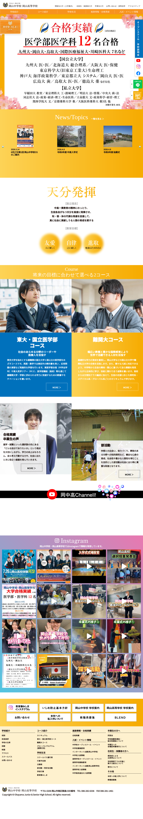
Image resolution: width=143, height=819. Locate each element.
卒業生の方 (99, 6)
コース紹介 (42, 750)
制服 (3, 769)
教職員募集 (112, 799)
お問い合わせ (7, 779)
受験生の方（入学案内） (64, 6)
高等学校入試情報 (79, 789)
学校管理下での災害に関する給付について (116, 782)
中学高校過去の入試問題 (81, 792)
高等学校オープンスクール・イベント (87, 778)
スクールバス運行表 (45, 776)
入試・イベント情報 (81, 759)
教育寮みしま (42, 794)
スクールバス (7, 776)
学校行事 (40, 791)
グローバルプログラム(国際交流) (45, 766)
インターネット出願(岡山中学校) (85, 771)
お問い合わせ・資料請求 (115, 6)
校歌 (3, 765)
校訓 (3, 755)
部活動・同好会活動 (45, 787)
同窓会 (110, 755)
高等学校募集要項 (79, 782)
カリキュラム (42, 755)
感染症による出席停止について (115, 776)
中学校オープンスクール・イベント (86, 764)
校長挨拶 (5, 758)
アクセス (5, 772)
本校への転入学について (117, 795)
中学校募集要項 (78, 767)
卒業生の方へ (114, 750)
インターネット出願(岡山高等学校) (86, 785)
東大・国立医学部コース (46, 758)
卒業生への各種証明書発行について (117, 765)
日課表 (39, 784)
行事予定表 (41, 780)
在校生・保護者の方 (84, 6)
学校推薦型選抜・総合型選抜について (115, 759)
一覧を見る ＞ (97, 118)
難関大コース (42, 762)
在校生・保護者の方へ (118, 770)
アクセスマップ (134, 6)
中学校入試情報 (78, 774)
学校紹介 (6, 750)
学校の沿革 (6, 762)
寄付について (113, 786)
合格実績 (75, 755)
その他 (111, 791)
